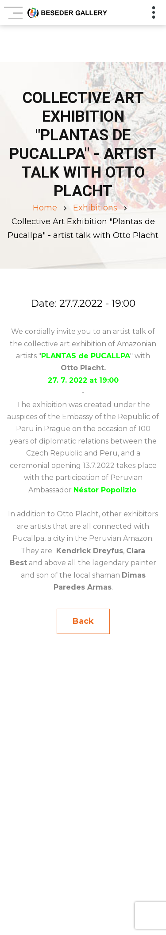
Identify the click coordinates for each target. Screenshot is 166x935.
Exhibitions (95, 208)
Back (83, 621)
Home (45, 208)
